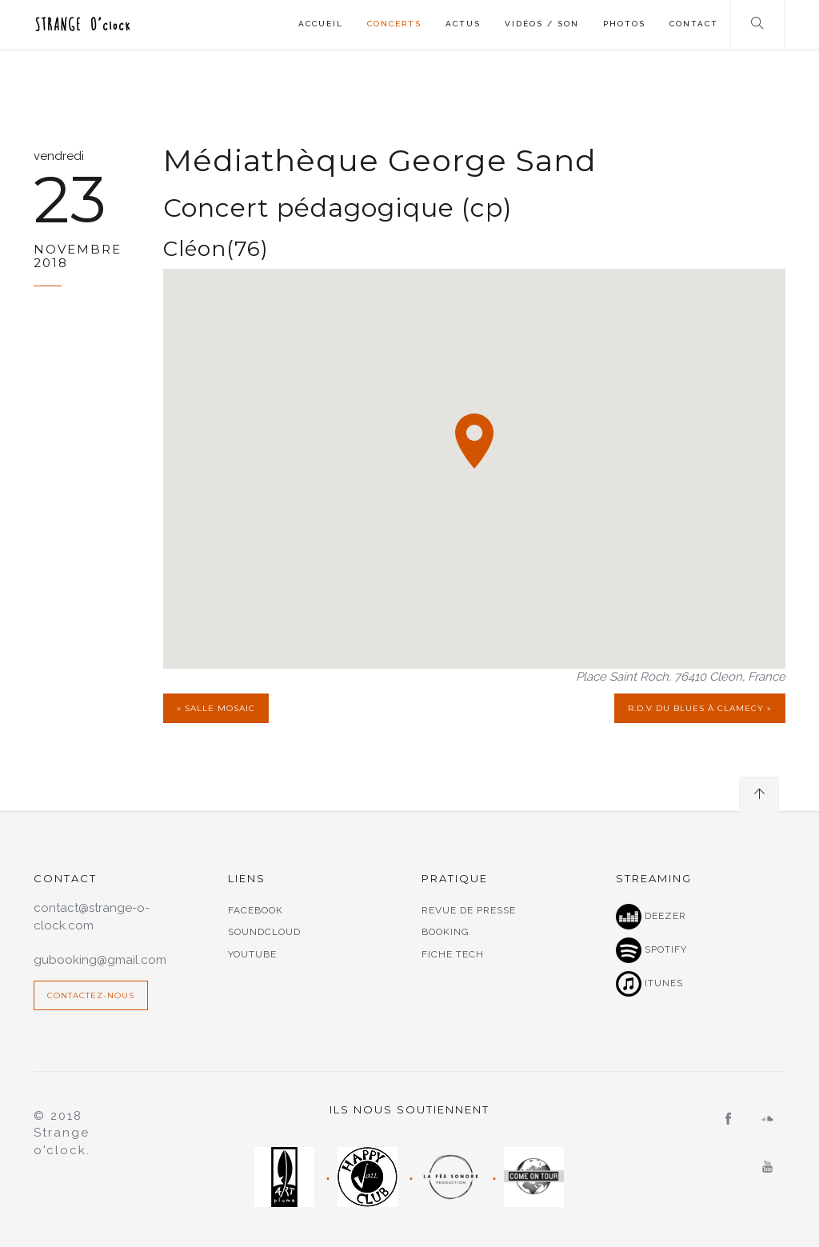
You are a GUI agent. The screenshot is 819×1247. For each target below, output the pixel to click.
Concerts (394, 23)
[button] (474, 441)
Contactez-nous (90, 995)
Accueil (320, 23)
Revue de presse (468, 910)
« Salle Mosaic (216, 708)
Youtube (252, 954)
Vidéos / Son (542, 23)
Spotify (651, 950)
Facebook (255, 910)
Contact (693, 23)
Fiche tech (452, 954)
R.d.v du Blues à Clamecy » (700, 708)
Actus (463, 23)
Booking (445, 931)
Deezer (651, 916)
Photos (624, 23)
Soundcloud (264, 931)
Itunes (649, 984)
